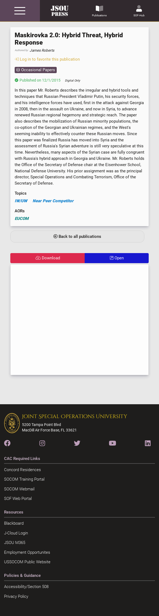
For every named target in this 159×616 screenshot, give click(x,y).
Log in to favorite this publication (47, 59)
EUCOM (21, 218)
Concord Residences (22, 469)
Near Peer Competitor (53, 200)
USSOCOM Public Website (27, 561)
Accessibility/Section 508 (26, 586)
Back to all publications (77, 236)
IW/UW (21, 200)
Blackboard (14, 523)
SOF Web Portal (18, 498)
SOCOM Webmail (19, 489)
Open (117, 258)
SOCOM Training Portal (24, 479)
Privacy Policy (16, 596)
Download (48, 258)
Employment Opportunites (27, 552)
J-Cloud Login (16, 533)
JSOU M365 (14, 542)
